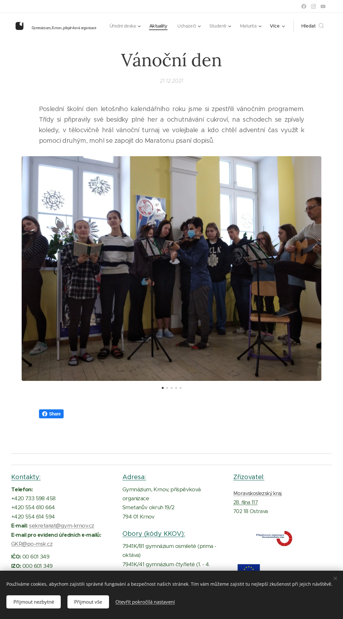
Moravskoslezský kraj (257, 493)
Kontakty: (26, 477)
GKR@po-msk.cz (31, 543)
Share (51, 413)
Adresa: (134, 477)
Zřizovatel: (248, 477)
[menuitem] (150, 26)
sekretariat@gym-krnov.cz (61, 525)
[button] (312, 26)
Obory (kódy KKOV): (153, 533)
